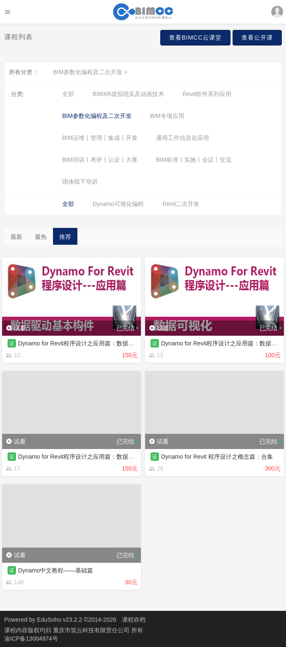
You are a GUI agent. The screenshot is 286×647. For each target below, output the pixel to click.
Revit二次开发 (180, 204)
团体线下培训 (80, 181)
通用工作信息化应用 (182, 137)
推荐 (65, 236)
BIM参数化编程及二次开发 (91, 72)
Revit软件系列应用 (207, 94)
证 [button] (11, 343)
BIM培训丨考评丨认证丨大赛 (100, 159)
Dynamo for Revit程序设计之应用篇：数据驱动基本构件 (91, 343)
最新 (16, 236)
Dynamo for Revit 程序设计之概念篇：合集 (217, 456)
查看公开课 (257, 37)
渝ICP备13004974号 (31, 638)
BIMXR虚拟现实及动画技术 (128, 94)
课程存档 (134, 619)
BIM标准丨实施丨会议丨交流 (193, 159)
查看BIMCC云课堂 (195, 37)
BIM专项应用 (167, 115)
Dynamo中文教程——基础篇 (55, 570)
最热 (41, 236)
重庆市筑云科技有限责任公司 (92, 630)
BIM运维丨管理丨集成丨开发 (100, 137)
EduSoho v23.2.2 (59, 619)
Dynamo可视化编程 (118, 204)
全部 (68, 94)
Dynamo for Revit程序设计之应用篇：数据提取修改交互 (91, 456)
